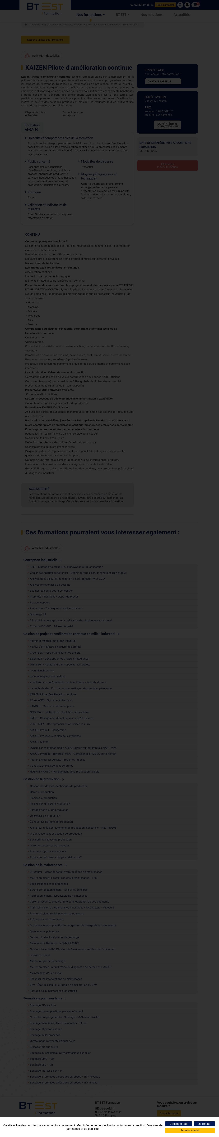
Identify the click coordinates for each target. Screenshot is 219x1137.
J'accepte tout (179, 1123)
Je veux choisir (190, 1130)
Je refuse (204, 1123)
